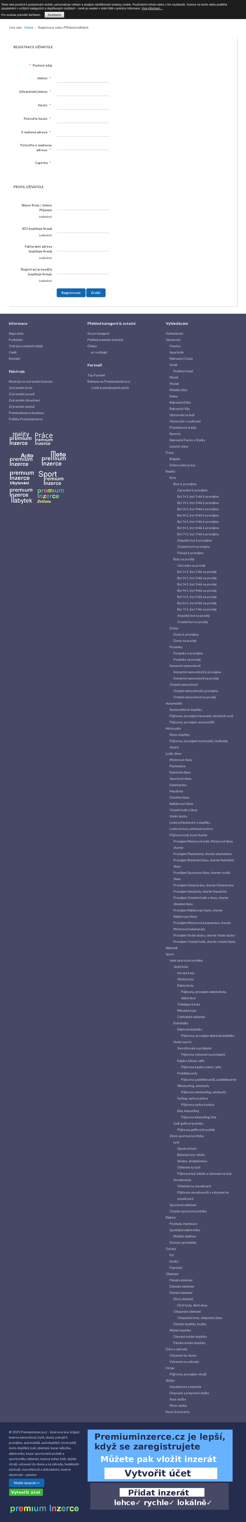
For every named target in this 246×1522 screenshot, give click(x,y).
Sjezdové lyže (186, 1148)
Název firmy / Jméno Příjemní (37, 207)
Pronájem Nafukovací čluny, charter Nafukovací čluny (198, 913)
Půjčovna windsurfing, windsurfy (203, 1092)
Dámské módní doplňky (190, 1337)
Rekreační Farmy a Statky (187, 440)
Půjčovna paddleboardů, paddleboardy (209, 1079)
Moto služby (178, 1405)
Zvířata (171, 1249)
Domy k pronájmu (186, 634)
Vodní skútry (178, 816)
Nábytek (172, 948)
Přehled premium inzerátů (105, 340)
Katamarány (178, 785)
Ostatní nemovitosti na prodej (194, 697)
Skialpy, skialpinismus (192, 1161)
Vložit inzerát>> (27, 1483)
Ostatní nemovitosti (184, 684)
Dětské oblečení (181, 1293)
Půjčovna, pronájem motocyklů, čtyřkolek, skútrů (199, 744)
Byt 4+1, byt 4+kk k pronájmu (198, 515)
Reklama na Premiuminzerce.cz (108, 381)
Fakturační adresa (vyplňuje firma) (38, 249)
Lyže (176, 1142)
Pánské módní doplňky (189, 1343)
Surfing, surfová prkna (192, 1098)
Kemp (174, 396)
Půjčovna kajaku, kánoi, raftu (201, 1067)
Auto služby (178, 1399)
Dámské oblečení (182, 1286)
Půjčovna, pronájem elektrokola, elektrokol (204, 995)
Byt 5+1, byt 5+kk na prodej (196, 597)
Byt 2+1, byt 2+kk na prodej (196, 578)
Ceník (13, 352)
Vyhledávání (174, 333)
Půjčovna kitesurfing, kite (198, 1117)
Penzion (175, 346)
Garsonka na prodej (191, 565)
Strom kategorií (98, 333)
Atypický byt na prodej (193, 616)
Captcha (43, 163)
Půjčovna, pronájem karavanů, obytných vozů (201, 716)
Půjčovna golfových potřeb (196, 1130)
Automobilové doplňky (186, 710)
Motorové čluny (181, 760)
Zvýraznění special (22, 406)
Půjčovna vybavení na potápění (203, 1054)
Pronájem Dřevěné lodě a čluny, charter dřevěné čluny (200, 901)
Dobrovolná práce (182, 465)
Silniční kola (185, 979)
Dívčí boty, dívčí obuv (192, 1305)
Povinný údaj (40, 65)
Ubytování (173, 340)
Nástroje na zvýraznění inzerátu (31, 381)
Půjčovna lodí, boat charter (189, 835)
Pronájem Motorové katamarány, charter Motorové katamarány (202, 926)
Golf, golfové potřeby (188, 1123)
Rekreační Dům (180, 402)
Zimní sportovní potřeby (187, 1136)
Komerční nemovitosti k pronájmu (197, 672)
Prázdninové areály (183, 427)
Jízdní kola (180, 967)
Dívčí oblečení (183, 1299)
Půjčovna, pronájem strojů (188, 1374)
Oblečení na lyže (188, 1167)
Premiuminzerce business (26, 413)
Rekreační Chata (181, 358)
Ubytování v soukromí (185, 421)
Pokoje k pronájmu (190, 553)
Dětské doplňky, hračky (190, 1324)
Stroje (170, 1368)
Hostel (174, 384)
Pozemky (176, 647)
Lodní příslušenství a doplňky (190, 822)
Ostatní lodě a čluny (184, 810)
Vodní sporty (182, 1042)
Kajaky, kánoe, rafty (191, 1061)
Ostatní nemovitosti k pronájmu (195, 691)
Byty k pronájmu (185, 484)
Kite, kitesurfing (188, 1111)
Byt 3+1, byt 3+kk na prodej (196, 584)
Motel (174, 377)
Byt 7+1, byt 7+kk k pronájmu (198, 534)
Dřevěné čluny (180, 797)
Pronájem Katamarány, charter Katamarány (203, 885)
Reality (170, 471)
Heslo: (45, 105)
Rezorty (175, 434)
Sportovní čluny (181, 779)
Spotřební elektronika (185, 1230)
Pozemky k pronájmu (188, 653)
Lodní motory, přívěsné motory (191, 829)
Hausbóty (176, 791)
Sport (170, 954)
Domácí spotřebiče (183, 1242)
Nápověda (16, 333)
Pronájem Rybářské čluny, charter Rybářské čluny (203, 863)
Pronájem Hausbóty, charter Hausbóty (200, 891)
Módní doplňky (180, 1330)
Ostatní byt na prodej (192, 622)
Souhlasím (54, 15)
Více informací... (151, 8)
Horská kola (185, 973)
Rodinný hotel (183, 371)
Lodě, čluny (174, 753)
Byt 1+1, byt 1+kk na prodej (196, 572)
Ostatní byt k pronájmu (193, 547)
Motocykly (173, 728)
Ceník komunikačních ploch (110, 388)
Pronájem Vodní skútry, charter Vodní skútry (204, 935)
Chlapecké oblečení (187, 1311)
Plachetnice (177, 766)
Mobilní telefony (184, 1236)
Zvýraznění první (20, 388)
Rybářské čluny (180, 772)
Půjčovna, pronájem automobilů (192, 722)
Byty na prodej (183, 559)
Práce (170, 453)
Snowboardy (182, 1180)
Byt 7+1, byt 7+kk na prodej (196, 609)
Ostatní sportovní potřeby (188, 1211)
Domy (174, 628)
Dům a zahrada (176, 1349)
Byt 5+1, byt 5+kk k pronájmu (198, 521)
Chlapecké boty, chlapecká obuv (199, 1318)
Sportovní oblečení (183, 1205)
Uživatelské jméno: (35, 92)
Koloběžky (180, 1023)
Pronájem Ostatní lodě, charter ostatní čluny (204, 942)
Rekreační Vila (180, 409)
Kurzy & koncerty (178, 1412)
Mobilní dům (178, 390)
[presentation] (93, 167)
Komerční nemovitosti (185, 666)
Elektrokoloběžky (189, 1029)
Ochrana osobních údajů (26, 346)
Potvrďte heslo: (38, 119)
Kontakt (14, 358)
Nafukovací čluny (181, 804)
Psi (172, 1255)
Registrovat (71, 293)
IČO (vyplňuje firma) (37, 229)
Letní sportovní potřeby (186, 960)
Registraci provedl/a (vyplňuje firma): (36, 271)
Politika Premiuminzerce (26, 419)
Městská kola (186, 1010)
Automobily (174, 703)
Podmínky (16, 340)
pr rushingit (99, 352)
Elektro (171, 1217)
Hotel (173, 365)
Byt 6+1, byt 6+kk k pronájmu (198, 528)
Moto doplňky (180, 735)
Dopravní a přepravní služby (189, 1393)
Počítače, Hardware (183, 1224)
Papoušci (176, 1268)
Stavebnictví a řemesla (185, 1387)
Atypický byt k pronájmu (194, 540)
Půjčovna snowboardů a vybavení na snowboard (203, 1195)
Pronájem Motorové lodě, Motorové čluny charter (203, 844)
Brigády (175, 459)
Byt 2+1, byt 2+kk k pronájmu (198, 503)
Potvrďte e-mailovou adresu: (36, 147)
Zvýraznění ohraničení (24, 400)
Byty (173, 478)
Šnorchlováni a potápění (194, 1048)
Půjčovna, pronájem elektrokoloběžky (207, 1036)
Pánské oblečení (181, 1280)
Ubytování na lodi (182, 415)
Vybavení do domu (183, 1355)
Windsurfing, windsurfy (193, 1086)
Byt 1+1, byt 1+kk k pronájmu (198, 496)
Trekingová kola (188, 1004)
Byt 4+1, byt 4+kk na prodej (196, 590)
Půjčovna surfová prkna (197, 1105)
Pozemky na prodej (187, 659)
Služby (170, 1380)
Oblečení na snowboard (194, 1186)
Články (92, 346)
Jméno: (44, 78)
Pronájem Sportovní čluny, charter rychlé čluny (201, 876)
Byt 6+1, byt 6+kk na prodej (196, 603)
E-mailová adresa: (36, 132)
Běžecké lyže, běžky (191, 1155)
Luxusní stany (179, 446)
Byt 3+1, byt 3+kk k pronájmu (198, 509)
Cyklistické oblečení (191, 1017)
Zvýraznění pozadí (22, 394)
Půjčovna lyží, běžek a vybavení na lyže (204, 1173)
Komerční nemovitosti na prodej (196, 678)
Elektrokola (185, 985)
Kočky (174, 1261)
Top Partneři (96, 375)
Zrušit (96, 293)
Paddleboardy (187, 1073)
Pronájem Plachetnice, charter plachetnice (202, 854)
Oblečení (172, 1274)
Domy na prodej (184, 641)
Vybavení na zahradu (184, 1362)
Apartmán (177, 352)
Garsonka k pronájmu (192, 490)
